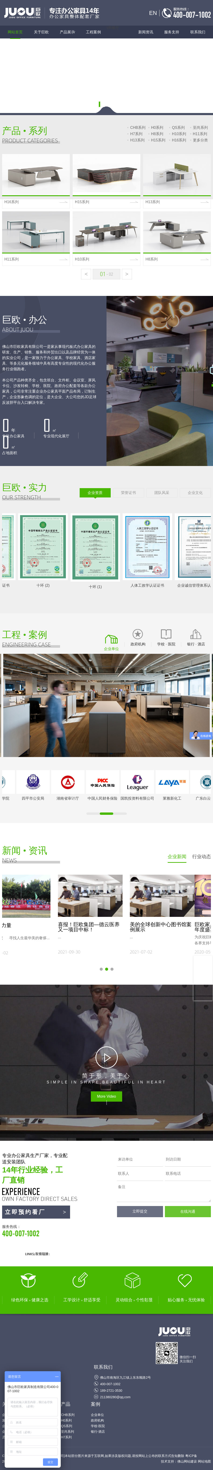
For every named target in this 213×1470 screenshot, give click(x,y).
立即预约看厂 (36, 1212)
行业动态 (201, 856)
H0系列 (157, 128)
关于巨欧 (41, 32)
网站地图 (204, 1461)
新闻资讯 (145, 32)
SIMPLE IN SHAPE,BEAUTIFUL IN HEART (106, 1078)
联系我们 (197, 32)
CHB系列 (138, 128)
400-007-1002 (110, 1384)
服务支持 (171, 32)
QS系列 (178, 128)
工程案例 (93, 32)
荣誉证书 (128, 493)
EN (153, 13)
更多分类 (200, 140)
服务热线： (36, 1231)
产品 (65, 1404)
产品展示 (70, 32)
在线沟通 (187, 1211)
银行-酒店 (98, 1431)
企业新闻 (177, 856)
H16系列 (179, 140)
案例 (95, 1404)
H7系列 (136, 134)
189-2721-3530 (111, 1390)
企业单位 (97, 1415)
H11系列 (200, 134)
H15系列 (158, 140)
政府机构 (97, 1420)
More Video (106, 1096)
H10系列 (179, 134)
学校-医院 (98, 1426)
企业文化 (195, 493)
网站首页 (15, 32)
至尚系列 (200, 128)
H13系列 (137, 140)
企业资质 (95, 493)
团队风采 (161, 493)
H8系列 (157, 134)
